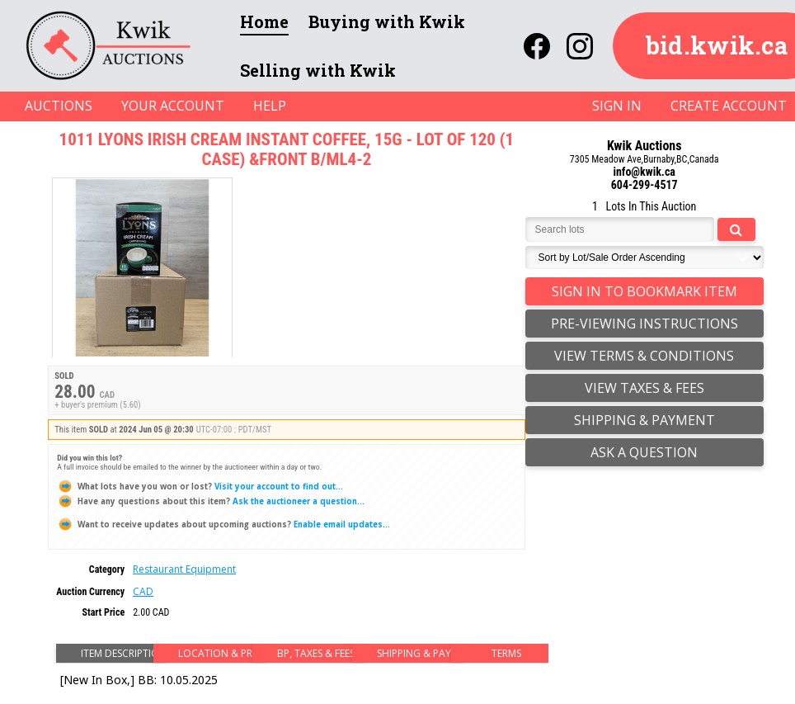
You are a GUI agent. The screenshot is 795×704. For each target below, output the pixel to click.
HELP (269, 106)
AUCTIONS (58, 106)
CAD (143, 591)
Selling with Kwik (318, 70)
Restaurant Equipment (184, 569)
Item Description (124, 653)
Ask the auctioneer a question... (211, 501)
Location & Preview (221, 653)
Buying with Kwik (386, 21)
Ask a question (644, 452)
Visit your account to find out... (200, 486)
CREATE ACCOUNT (728, 106)
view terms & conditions (644, 356)
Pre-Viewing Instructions (644, 323)
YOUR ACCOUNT (172, 106)
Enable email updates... (223, 524)
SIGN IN (617, 106)
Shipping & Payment (420, 653)
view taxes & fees (644, 388)
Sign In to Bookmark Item (644, 291)
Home (264, 21)
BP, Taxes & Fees (316, 653)
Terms (506, 653)
